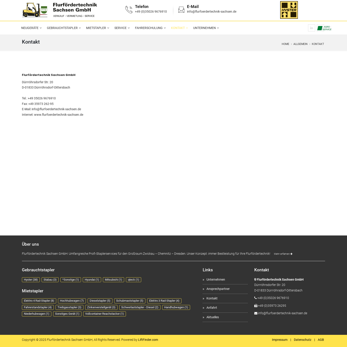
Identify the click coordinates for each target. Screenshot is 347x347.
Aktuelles (212, 317)
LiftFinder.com (148, 339)
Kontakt (178, 28)
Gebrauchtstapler (62, 28)
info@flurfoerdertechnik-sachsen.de (211, 11)
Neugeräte (30, 28)
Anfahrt (211, 307)
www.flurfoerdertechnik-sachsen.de (58, 114)
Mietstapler (96, 28)
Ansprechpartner (218, 289)
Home (285, 44)
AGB (321, 339)
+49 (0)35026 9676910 (151, 11)
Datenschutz (302, 339)
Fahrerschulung (149, 28)
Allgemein (300, 44)
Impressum (279, 339)
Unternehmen (204, 28)
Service (120, 28)
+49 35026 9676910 (42, 98)
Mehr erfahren (283, 254)
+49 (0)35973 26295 (272, 305)
